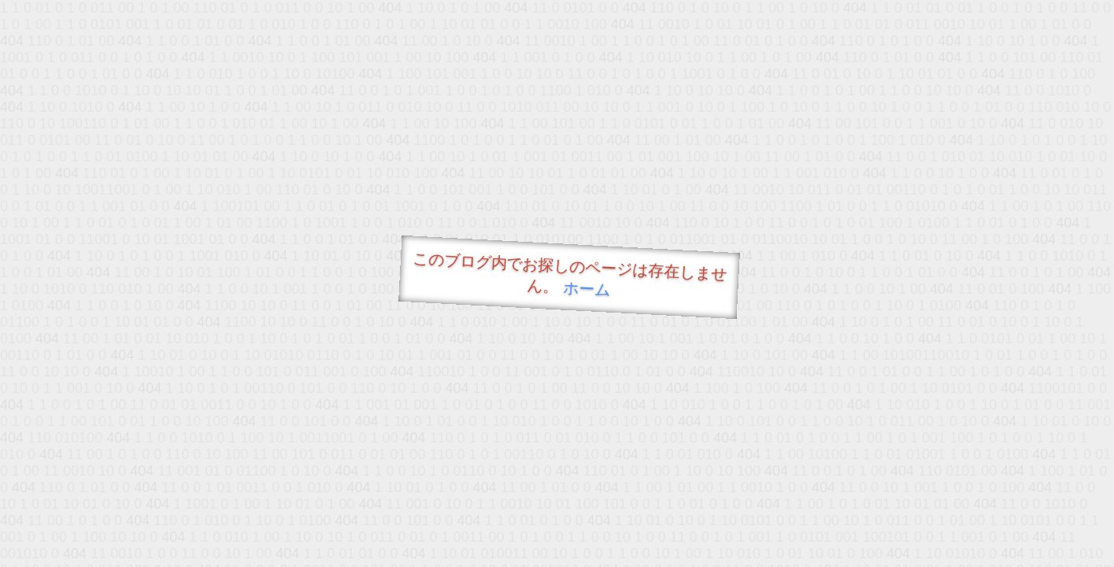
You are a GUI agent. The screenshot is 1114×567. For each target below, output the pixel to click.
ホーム (586, 288)
